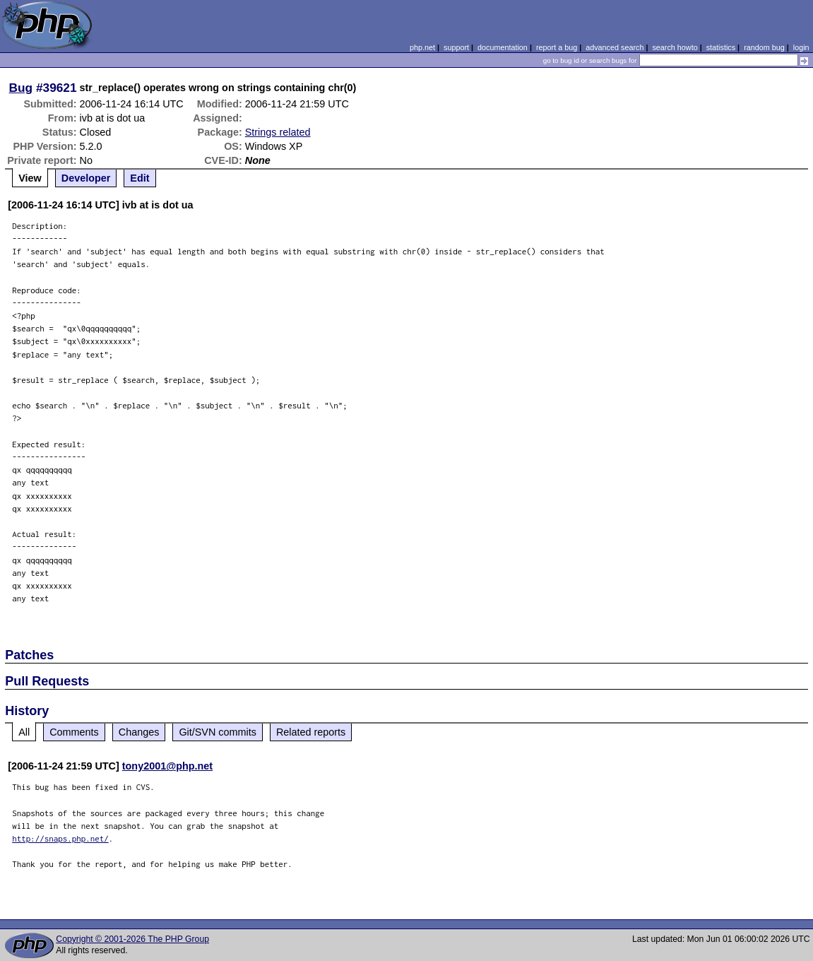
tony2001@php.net (167, 766)
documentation (502, 47)
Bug (21, 88)
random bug (764, 47)
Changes (139, 732)
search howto (674, 47)
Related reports (310, 732)
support (456, 47)
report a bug (556, 47)
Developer (86, 178)
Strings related (278, 132)
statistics (720, 47)
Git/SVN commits (217, 732)
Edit (139, 178)
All (24, 732)
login (801, 47)
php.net (422, 47)
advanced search (614, 47)
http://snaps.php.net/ (60, 838)
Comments (74, 732)
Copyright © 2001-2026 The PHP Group (132, 939)
